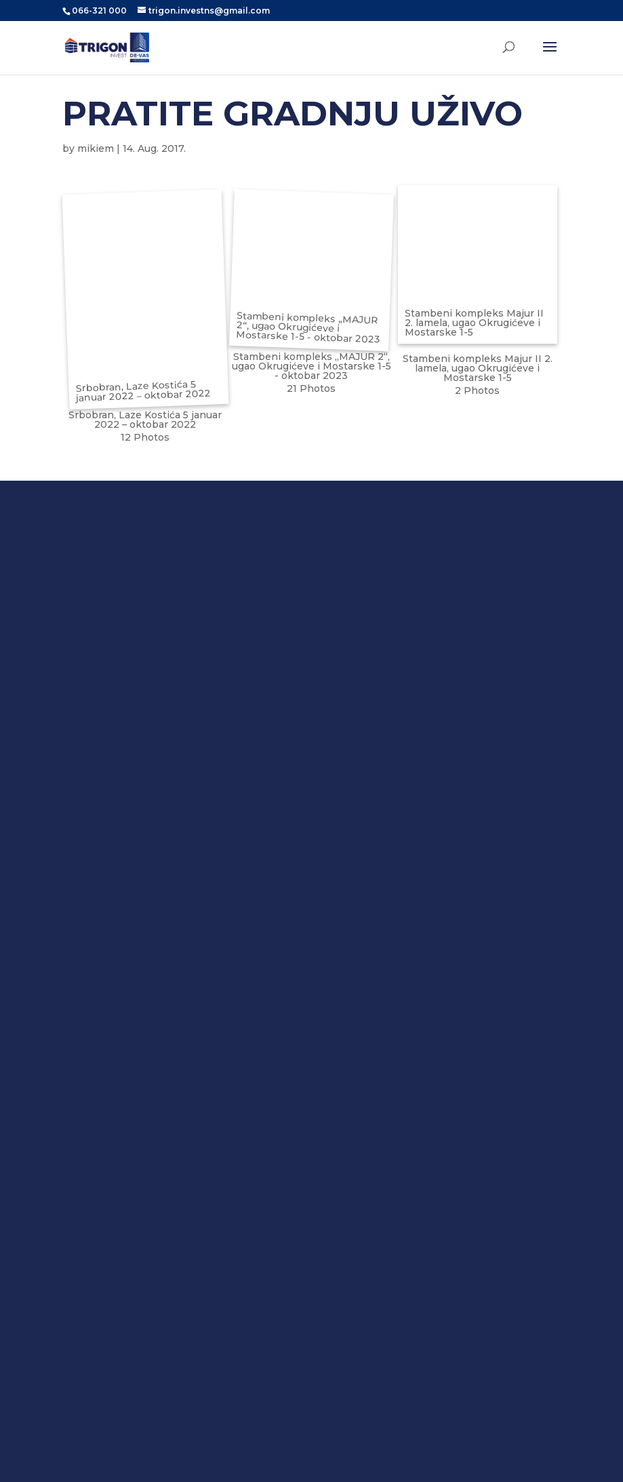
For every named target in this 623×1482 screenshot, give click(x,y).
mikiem (95, 148)
